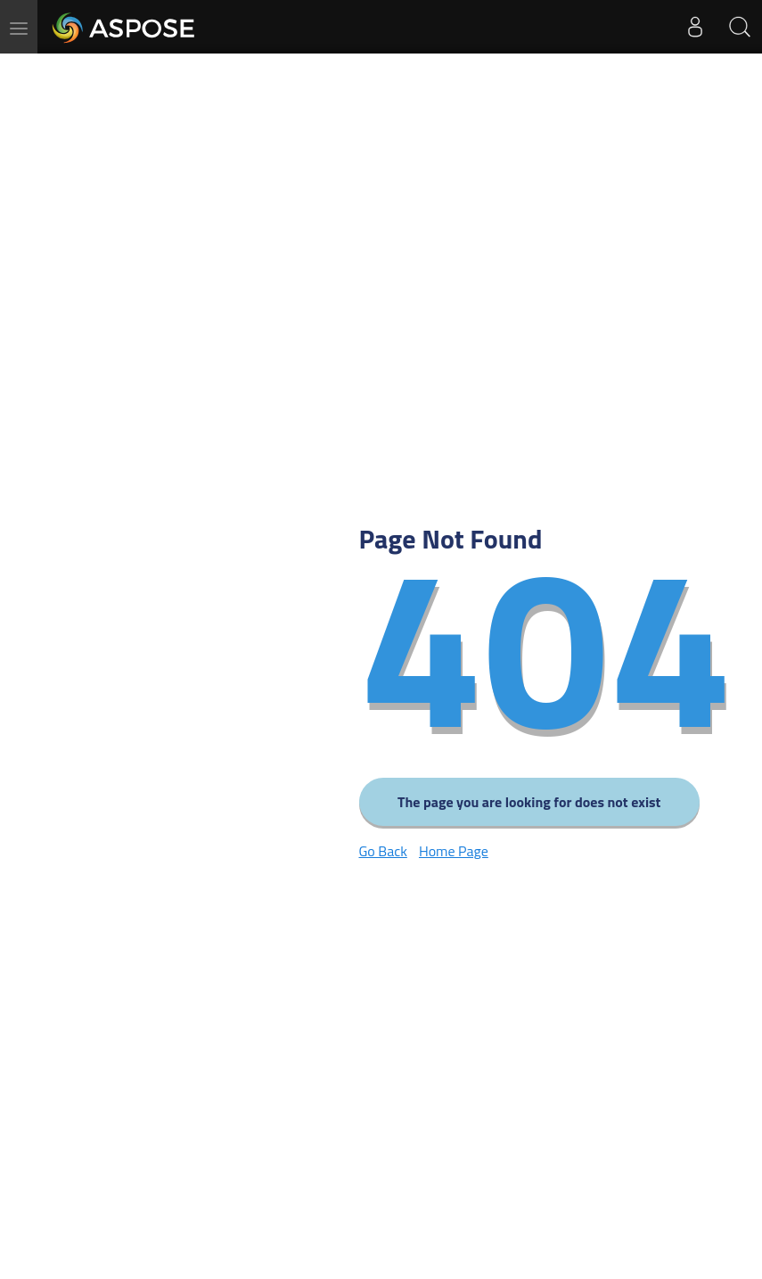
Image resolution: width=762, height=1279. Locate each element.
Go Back (383, 851)
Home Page (453, 851)
